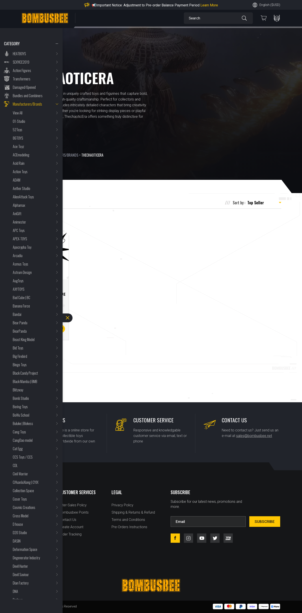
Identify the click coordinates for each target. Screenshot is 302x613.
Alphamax (19, 205)
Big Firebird (20, 356)
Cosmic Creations (24, 507)
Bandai (17, 314)
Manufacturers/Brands (27, 104)
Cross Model (20, 515)
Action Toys (20, 171)
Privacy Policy (122, 505)
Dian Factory (20, 583)
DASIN (17, 541)
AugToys (18, 280)
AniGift (17, 213)
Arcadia (17, 255)
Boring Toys (20, 406)
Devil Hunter (20, 566)
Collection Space (23, 490)
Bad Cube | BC (21, 297)
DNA (15, 591)
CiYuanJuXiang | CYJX (25, 482)
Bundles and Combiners (28, 95)
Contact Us (67, 520)
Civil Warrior (20, 473)
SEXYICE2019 (21, 62)
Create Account (71, 527)
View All (17, 113)
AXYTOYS (18, 289)
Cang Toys (19, 432)
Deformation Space (25, 549)
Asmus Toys (20, 264)
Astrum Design (22, 272)
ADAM (16, 180)
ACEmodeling (21, 155)
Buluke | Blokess (23, 423)
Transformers (21, 79)
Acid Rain (18, 163)
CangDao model (23, 440)
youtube (201, 538)
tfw (228, 538)
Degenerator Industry (26, 557)
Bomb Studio (21, 398)
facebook (175, 538)
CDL (15, 465)
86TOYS (18, 138)
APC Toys (19, 230)
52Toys (17, 129)
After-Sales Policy (73, 505)
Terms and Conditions (128, 520)
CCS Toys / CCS (23, 457)
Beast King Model (24, 339)
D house (18, 524)
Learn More (209, 5)
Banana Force (21, 306)
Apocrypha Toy (22, 247)
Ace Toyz (18, 146)
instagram (188, 538)
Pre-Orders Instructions (129, 527)
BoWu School (21, 415)
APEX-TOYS (20, 238)
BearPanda (20, 331)
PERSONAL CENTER (276, 18)
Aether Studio (21, 188)
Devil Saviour (21, 574)
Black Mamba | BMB (25, 381)
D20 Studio (20, 532)
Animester (19, 222)
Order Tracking (70, 534)
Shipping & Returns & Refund (133, 512)
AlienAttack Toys (23, 196)
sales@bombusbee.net (254, 436)
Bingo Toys (20, 364)
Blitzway (18, 390)
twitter (215, 538)
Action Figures (22, 70)
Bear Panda (20, 322)
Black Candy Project (25, 373)
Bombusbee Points (74, 512)
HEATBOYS (19, 53)
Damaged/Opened (24, 87)
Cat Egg (18, 448)
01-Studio (19, 121)
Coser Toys (20, 499)
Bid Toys (18, 348)
